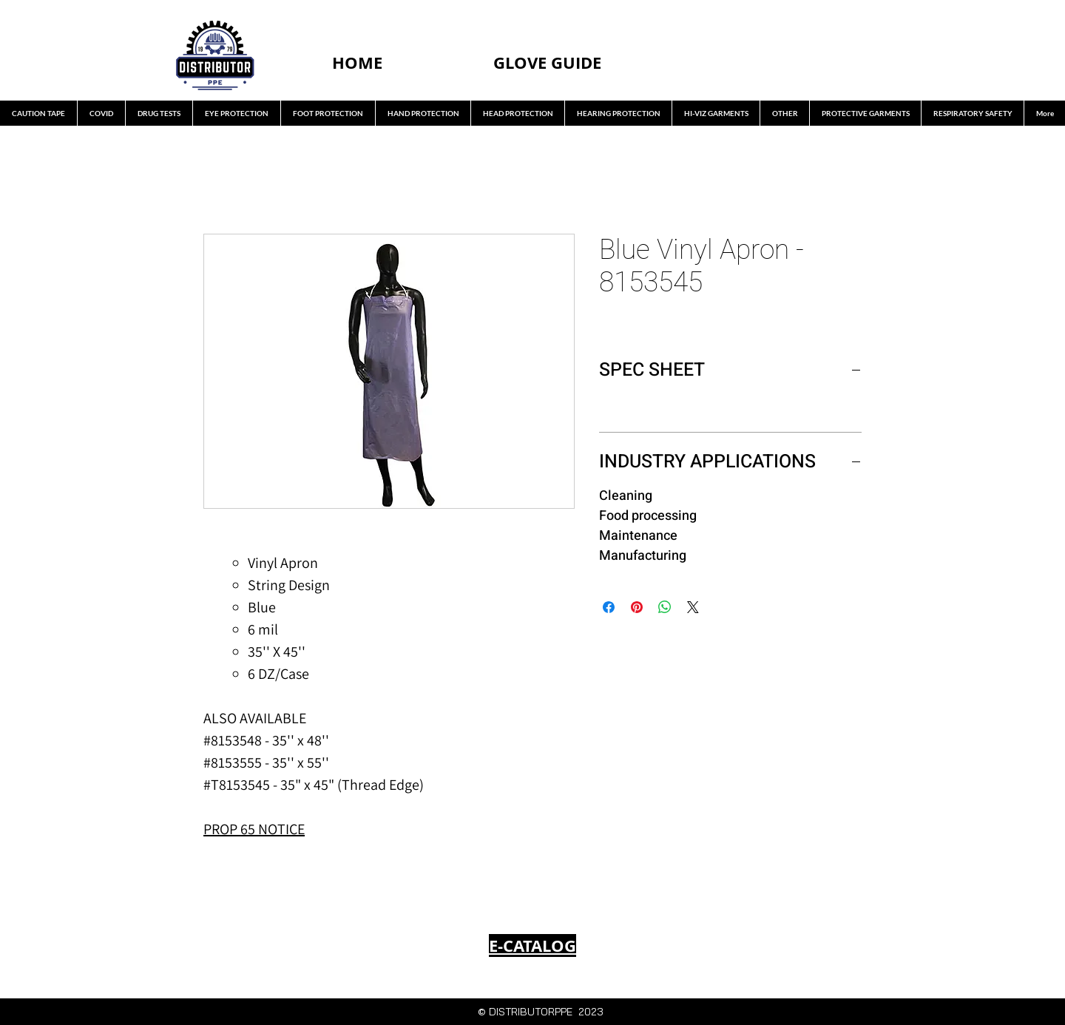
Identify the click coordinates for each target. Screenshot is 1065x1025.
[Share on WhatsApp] (665, 607)
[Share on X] (693, 607)
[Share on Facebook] (609, 607)
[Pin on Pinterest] (637, 607)
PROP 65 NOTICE (254, 829)
